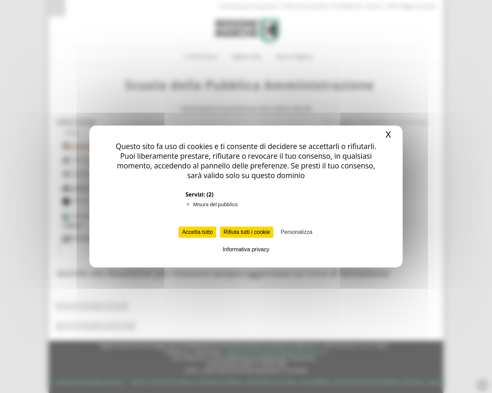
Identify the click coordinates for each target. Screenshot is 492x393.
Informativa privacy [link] (246, 249)
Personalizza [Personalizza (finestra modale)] (296, 232)
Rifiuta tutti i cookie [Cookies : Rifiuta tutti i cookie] (247, 232)
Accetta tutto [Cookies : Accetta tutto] (197, 232)
